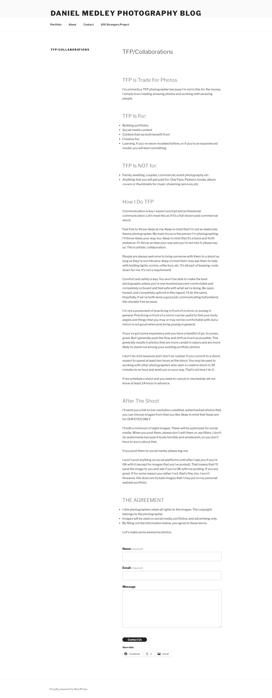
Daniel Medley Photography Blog (126, 13)
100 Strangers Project (115, 24)
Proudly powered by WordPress (68, 689)
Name (132, 549)
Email (132, 568)
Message (128, 587)
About (72, 24)
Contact (88, 24)
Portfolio (55, 24)
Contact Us (135, 639)
